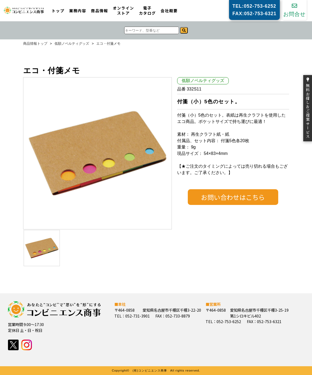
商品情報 (99, 10)
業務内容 (77, 10)
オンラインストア (123, 10)
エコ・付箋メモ (108, 44)
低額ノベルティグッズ (72, 44)
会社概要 (169, 10)
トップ (58, 10)
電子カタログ (147, 10)
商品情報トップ (35, 44)
